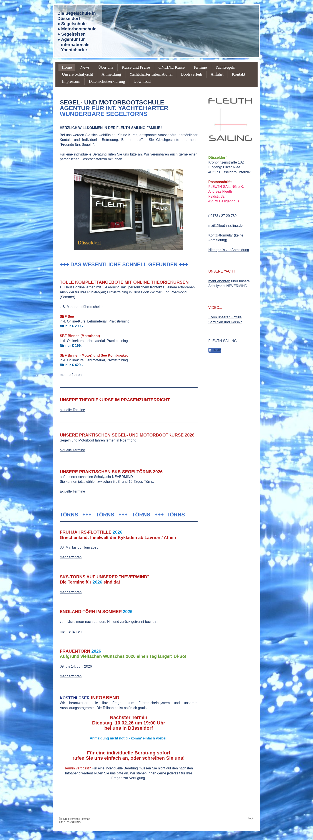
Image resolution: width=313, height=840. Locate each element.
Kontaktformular (220, 235)
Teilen (214, 350)
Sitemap (85, 818)
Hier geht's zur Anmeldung (228, 250)
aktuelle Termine (72, 410)
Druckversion (69, 818)
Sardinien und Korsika (225, 322)
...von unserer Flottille (225, 317)
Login (251, 818)
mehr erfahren (71, 375)
